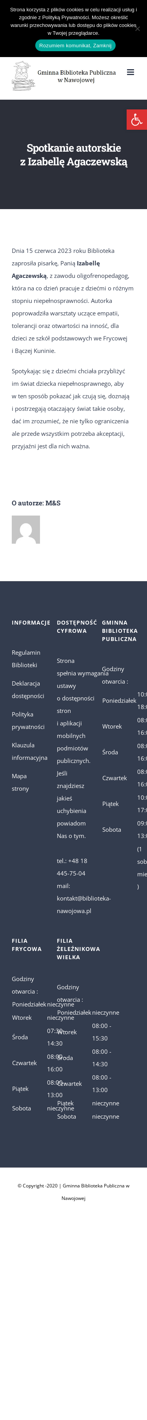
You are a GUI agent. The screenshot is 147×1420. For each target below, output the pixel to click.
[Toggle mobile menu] (131, 72)
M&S (52, 502)
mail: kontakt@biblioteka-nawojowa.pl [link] (84, 898)
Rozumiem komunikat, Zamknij (75, 45)
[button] (137, 119)
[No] (137, 28)
